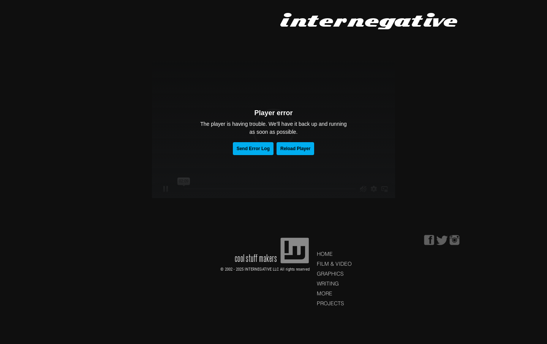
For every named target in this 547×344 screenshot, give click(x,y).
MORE (324, 293)
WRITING (328, 283)
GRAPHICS (330, 273)
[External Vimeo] (273, 129)
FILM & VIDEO (334, 263)
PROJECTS (330, 303)
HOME (325, 253)
